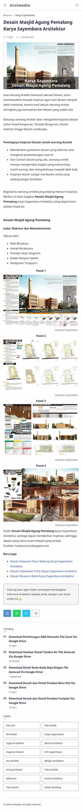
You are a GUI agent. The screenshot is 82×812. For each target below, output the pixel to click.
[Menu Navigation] (5, 5)
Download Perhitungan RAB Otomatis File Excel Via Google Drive (43, 639)
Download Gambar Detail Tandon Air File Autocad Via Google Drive (42, 654)
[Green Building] (60, 787)
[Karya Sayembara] (60, 734)
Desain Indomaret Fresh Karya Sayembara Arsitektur (43, 571)
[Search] (77, 5)
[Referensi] (21, 778)
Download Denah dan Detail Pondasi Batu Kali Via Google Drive (42, 685)
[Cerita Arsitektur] (60, 778)
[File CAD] (21, 725)
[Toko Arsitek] (60, 769)
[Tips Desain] (21, 787)
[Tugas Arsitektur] (21, 743)
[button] (7, 613)
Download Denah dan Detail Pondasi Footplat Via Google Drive (42, 701)
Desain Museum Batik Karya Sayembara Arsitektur (42, 576)
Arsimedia (20, 5)
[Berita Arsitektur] (60, 743)
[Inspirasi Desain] (21, 752)
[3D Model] (21, 734)
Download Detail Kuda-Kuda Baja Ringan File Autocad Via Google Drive (39, 670)
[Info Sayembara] (60, 752)
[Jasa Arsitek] (21, 761)
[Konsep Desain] (21, 769)
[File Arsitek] (60, 725)
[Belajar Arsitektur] (60, 761)
